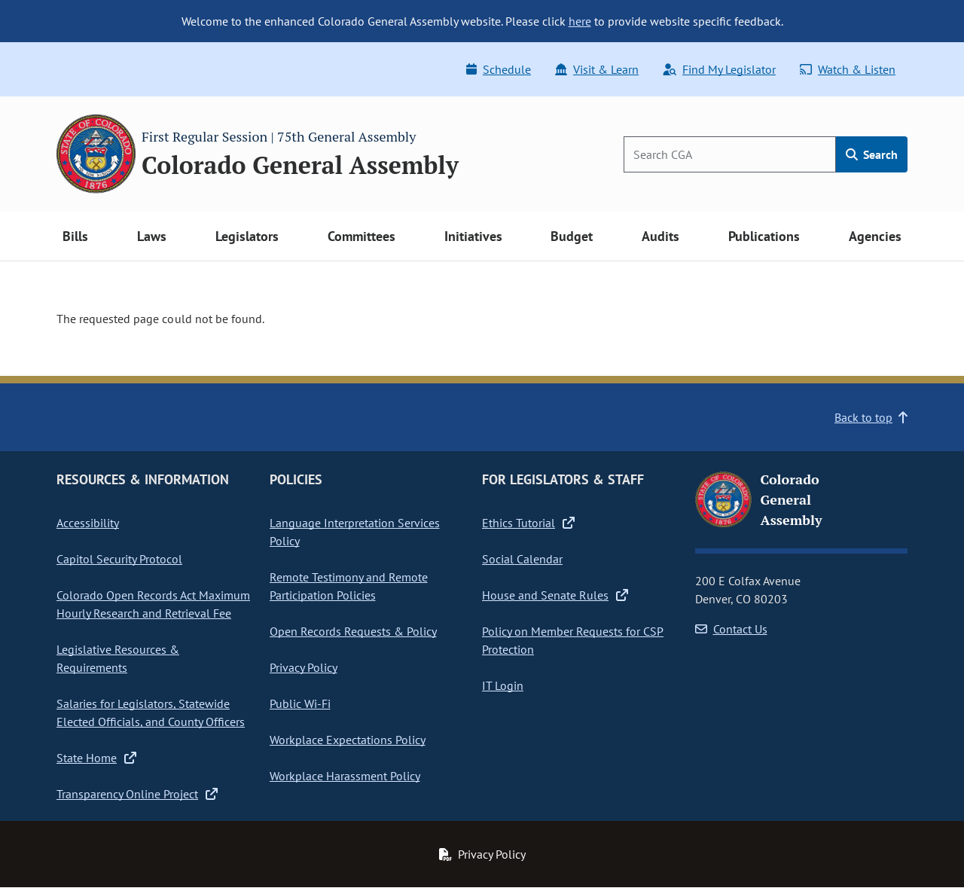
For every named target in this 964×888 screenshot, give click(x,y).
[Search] (730, 154)
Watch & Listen (847, 69)
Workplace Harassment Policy (345, 775)
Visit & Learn (597, 69)
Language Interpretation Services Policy (355, 531)
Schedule (498, 69)
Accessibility (87, 522)
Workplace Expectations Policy (348, 739)
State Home (96, 757)
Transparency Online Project (137, 793)
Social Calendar (522, 558)
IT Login (502, 685)
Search (872, 154)
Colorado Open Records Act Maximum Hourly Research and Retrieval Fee (153, 604)
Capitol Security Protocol (119, 558)
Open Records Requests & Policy (353, 631)
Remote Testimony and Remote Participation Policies (349, 586)
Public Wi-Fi (300, 703)
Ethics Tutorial (528, 522)
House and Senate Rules (555, 595)
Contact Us (731, 629)
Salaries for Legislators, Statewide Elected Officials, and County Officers (150, 712)
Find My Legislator (719, 69)
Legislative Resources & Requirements (117, 658)
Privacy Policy (303, 667)
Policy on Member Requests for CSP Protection (573, 640)
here (580, 21)
